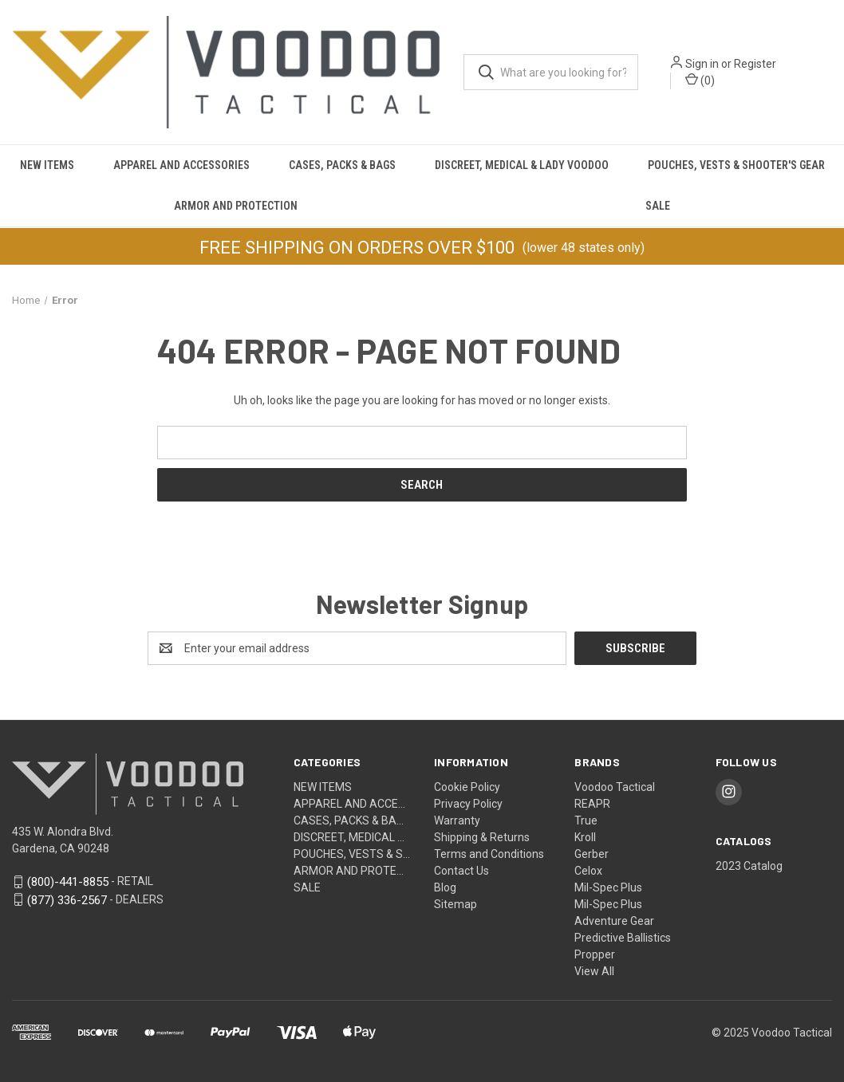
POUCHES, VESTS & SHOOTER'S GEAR (736, 165)
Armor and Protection (236, 205)
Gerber (591, 854)
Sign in (702, 63)
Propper (594, 954)
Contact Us (461, 870)
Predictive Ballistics (622, 937)
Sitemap (455, 904)
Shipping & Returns (482, 837)
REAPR (592, 803)
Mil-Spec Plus (608, 887)
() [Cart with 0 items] (700, 80)
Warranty (457, 820)
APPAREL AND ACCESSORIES (181, 165)
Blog (445, 887)
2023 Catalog (749, 866)
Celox (588, 870)
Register (755, 63)
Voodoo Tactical (614, 787)
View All (594, 971)
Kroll (585, 837)
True (586, 820)
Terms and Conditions (489, 854)
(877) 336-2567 (67, 899)
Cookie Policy (467, 787)
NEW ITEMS (47, 165)
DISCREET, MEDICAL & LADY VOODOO (522, 165)
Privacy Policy (468, 803)
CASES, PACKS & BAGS (342, 165)
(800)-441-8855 (67, 881)
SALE (657, 205)
